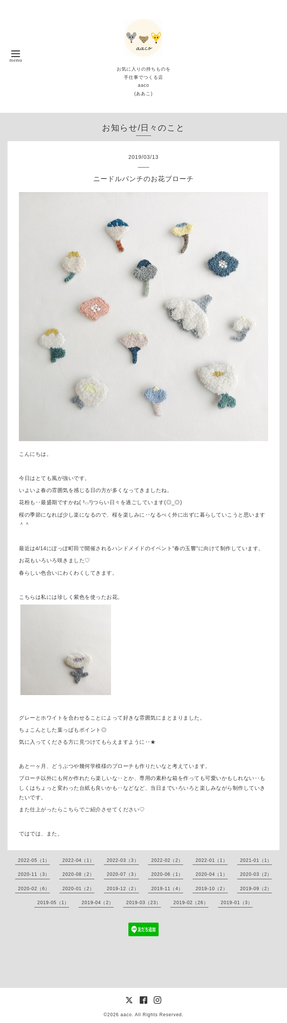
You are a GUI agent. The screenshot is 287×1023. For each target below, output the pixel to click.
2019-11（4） (167, 888)
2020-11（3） (34, 874)
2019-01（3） (237, 902)
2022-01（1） (212, 860)
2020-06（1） (167, 874)
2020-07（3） (123, 874)
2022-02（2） (167, 860)
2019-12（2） (123, 888)
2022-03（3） (123, 860)
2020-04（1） (212, 874)
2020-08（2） (78, 874)
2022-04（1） (78, 860)
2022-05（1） (34, 860)
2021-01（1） (256, 860)
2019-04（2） (98, 902)
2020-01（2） (78, 888)
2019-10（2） (212, 888)
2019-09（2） (256, 888)
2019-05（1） (53, 902)
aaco (126, 1014)
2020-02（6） (34, 888)
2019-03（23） (143, 902)
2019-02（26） (190, 902)
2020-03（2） (256, 874)
